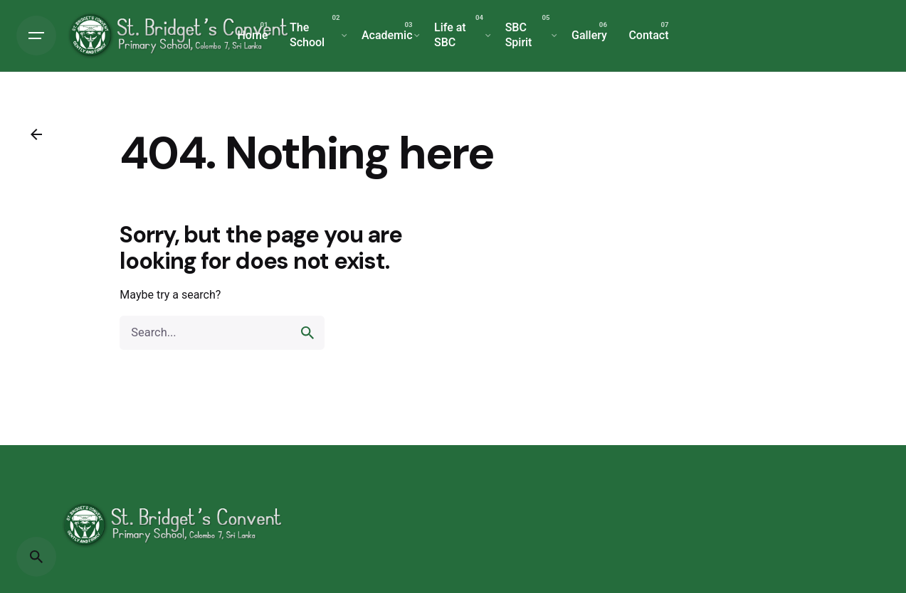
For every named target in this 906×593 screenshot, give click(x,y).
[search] (307, 333)
